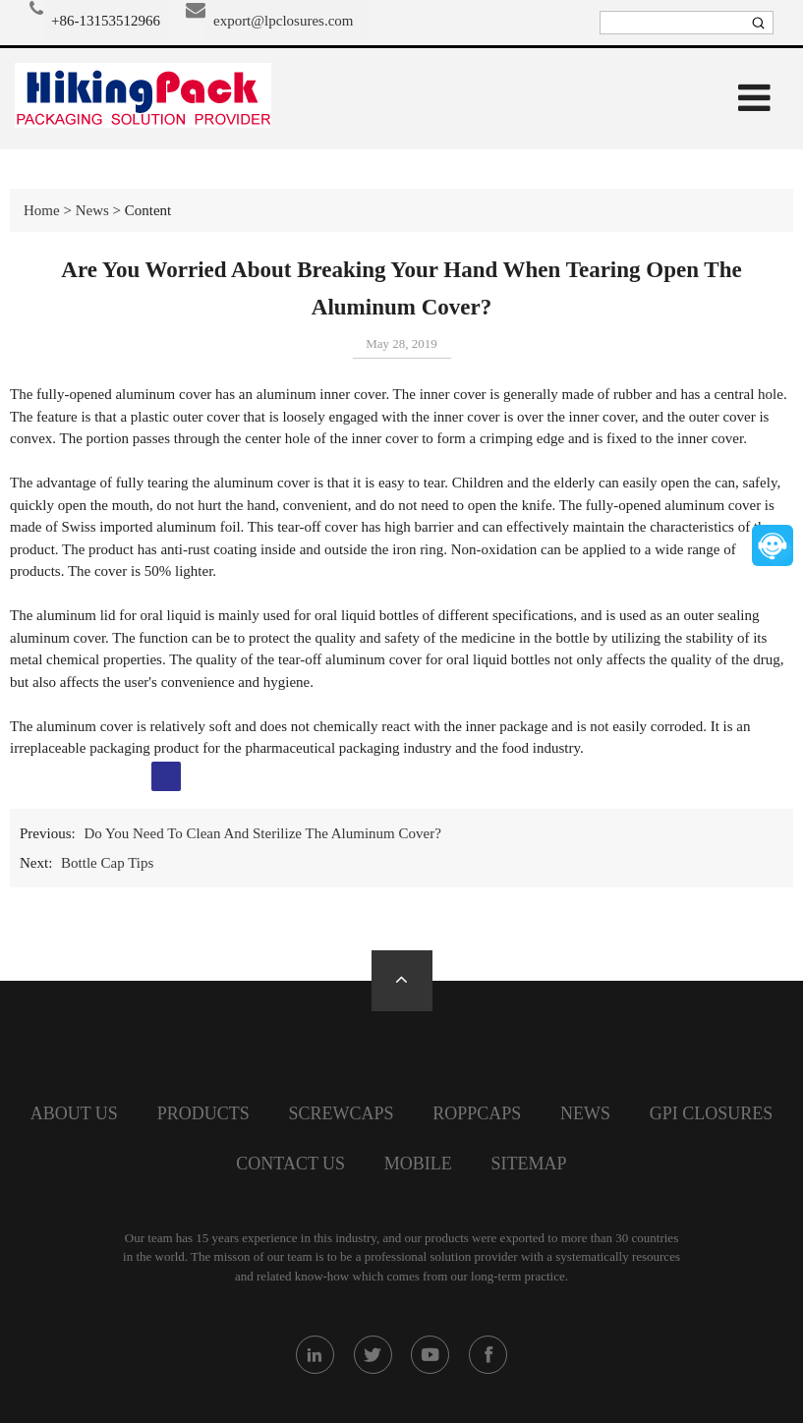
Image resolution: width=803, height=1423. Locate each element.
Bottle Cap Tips (107, 863)
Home (42, 210)
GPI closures (712, 1113)
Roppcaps (476, 1113)
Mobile (418, 1163)
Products (203, 1113)
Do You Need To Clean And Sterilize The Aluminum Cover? (262, 833)
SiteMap (529, 1163)
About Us (74, 1113)
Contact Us (290, 1163)
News (92, 210)
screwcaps (340, 1113)
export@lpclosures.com (283, 20)
